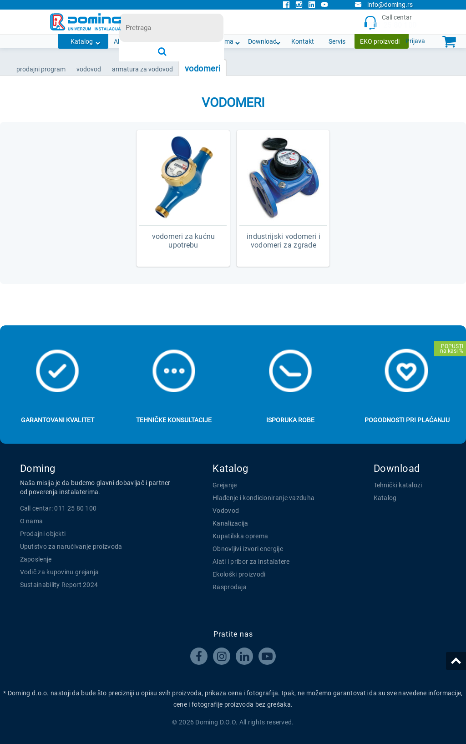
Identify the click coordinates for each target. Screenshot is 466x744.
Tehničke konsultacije (174, 420)
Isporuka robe (290, 420)
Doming (38, 468)
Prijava (415, 41)
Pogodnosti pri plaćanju (407, 420)
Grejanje (225, 485)
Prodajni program (41, 69)
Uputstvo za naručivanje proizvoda (71, 546)
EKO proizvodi (380, 41)
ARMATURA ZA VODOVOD (142, 69)
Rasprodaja (230, 587)
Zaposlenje (36, 559)
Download (262, 41)
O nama (222, 41)
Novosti (186, 41)
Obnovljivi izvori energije (248, 548)
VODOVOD (88, 69)
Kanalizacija (230, 523)
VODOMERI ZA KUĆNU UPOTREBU (183, 240)
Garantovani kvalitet (57, 420)
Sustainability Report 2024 (59, 584)
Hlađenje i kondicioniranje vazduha (263, 497)
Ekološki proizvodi (239, 574)
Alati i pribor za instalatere (251, 561)
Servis (337, 41)
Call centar (390, 22)
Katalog (82, 41)
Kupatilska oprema (240, 536)
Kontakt (302, 41)
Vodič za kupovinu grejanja (59, 572)
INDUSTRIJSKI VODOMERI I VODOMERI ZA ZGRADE (283, 240)
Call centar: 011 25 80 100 (58, 508)
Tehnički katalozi (398, 485)
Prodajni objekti (43, 533)
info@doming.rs (384, 4)
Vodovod (226, 510)
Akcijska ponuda (137, 41)
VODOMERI (202, 68)
